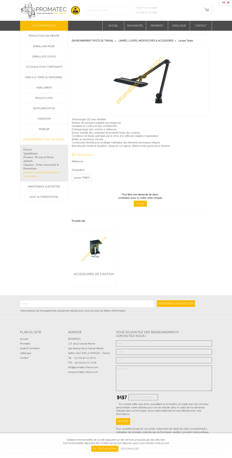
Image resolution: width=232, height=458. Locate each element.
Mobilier (44, 129)
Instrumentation (44, 108)
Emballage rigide (44, 46)
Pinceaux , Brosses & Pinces (38, 157)
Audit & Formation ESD (44, 197)
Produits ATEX (44, 98)
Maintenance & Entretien (44, 186)
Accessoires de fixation (94, 274)
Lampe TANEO (82, 177)
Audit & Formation (30, 348)
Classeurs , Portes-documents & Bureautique (41, 166)
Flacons (27, 149)
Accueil (113, 25)
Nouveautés (135, 25)
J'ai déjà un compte (146, 12)
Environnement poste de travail (44, 139)
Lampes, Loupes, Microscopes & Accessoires (41, 174)
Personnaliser (130, 448)
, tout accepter (105, 448)
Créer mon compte (146, 7)
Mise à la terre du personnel (44, 77)
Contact (201, 25)
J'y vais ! (140, 203)
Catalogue (179, 25)
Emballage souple (44, 56)
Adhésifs (28, 161)
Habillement (44, 87)
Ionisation (44, 118)
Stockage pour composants (44, 67)
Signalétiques (30, 153)
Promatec (157, 25)
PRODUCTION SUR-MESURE (44, 35)
